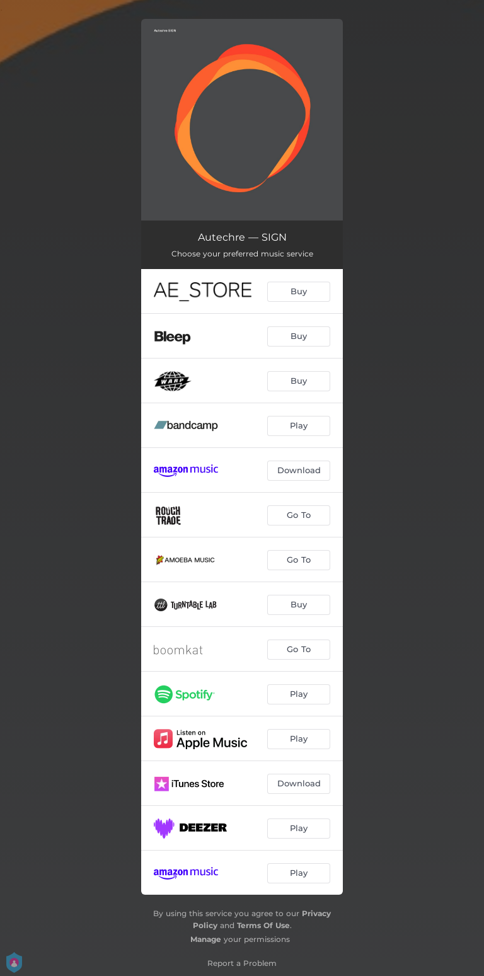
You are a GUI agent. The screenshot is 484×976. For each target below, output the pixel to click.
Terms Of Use (263, 925)
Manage (205, 939)
